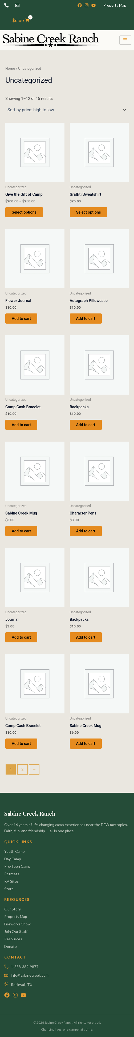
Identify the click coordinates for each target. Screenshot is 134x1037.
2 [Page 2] (22, 769)
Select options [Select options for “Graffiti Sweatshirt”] (88, 212)
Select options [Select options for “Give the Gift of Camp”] (24, 212)
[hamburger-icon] (125, 40)
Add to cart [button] (21, 318)
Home (10, 68)
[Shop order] (67, 109)
